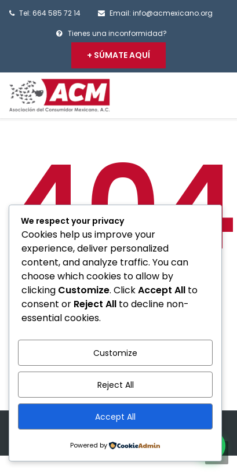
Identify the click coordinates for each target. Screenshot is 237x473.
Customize (115, 353)
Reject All (115, 385)
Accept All (115, 417)
